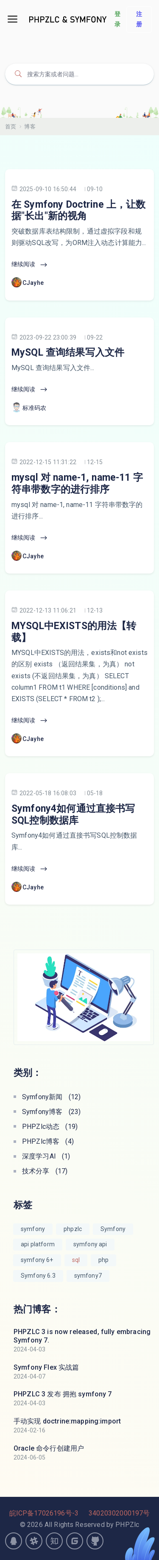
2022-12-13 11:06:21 (43, 610)
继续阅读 (29, 265)
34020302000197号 (119, 1513)
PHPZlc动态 (50, 1127)
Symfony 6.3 (38, 1275)
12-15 (95, 462)
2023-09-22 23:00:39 (43, 337)
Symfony (113, 1229)
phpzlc (73, 1229)
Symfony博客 (51, 1112)
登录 (117, 19)
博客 (29, 126)
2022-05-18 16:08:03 (43, 793)
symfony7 (88, 1275)
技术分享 (44, 1171)
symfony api (90, 1244)
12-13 (95, 610)
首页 (10, 126)
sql (76, 1259)
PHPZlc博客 (48, 1141)
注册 (139, 19)
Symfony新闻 (51, 1097)
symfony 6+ (37, 1259)
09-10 (95, 189)
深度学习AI (46, 1156)
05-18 (95, 793)
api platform (38, 1244)
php (103, 1259)
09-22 (95, 337)
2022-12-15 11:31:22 (43, 461)
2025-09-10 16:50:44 (43, 188)
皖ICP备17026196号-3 (43, 1513)
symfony (33, 1229)
